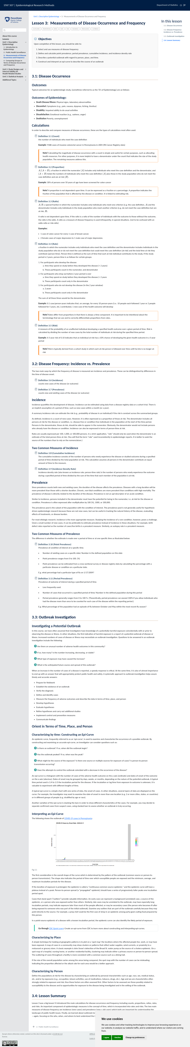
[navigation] (25, 43)
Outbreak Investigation (174, 36)
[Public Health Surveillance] (45, 1027)
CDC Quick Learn (56, 928)
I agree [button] (106, 1037)
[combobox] (14, 30)
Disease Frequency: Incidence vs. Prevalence (173, 31)
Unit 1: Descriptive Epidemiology (46, 16)
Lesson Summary (172, 40)
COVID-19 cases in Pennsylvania (78, 818)
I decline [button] (117, 1037)
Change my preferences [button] (135, 1037)
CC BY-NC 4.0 (57, 1034)
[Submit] (4, 30)
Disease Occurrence (173, 25)
